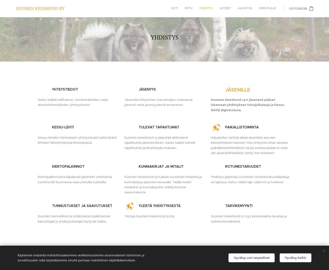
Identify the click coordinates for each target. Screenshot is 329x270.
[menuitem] (244, 8)
